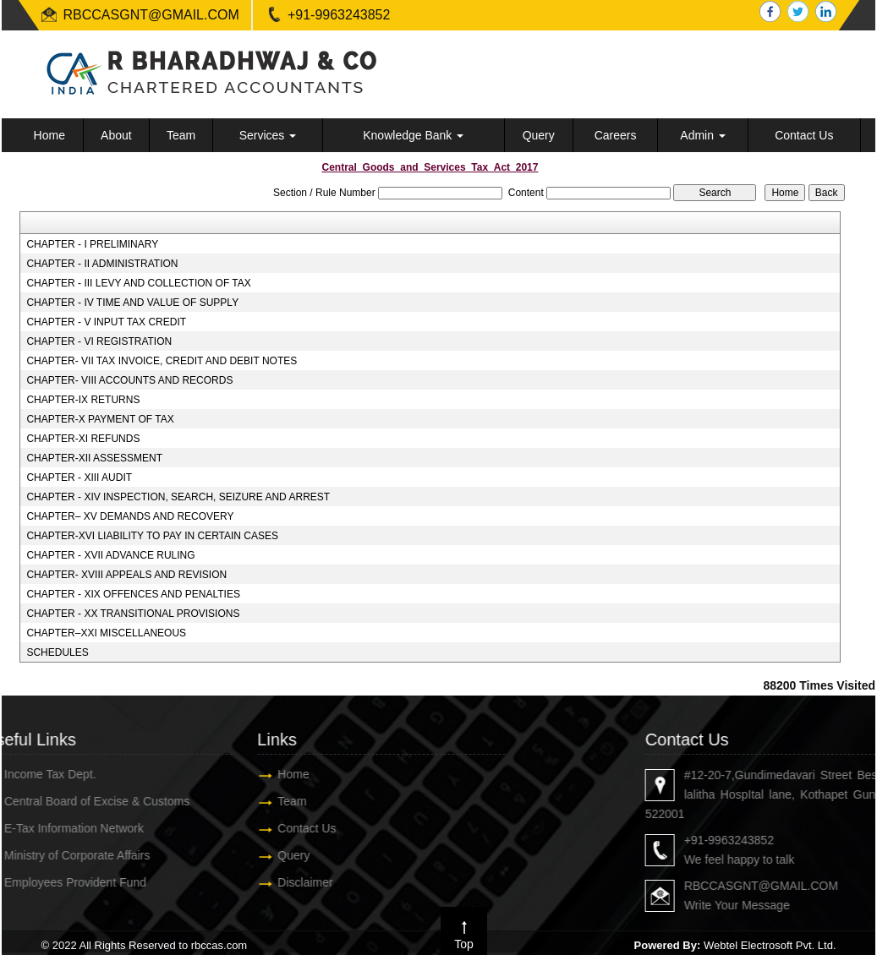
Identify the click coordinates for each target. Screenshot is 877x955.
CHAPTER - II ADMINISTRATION (102, 264)
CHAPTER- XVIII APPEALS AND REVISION (126, 575)
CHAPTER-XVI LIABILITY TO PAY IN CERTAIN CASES (152, 536)
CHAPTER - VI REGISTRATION (99, 341)
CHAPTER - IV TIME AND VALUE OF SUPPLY (132, 302)
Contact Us (804, 135)
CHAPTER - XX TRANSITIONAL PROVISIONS (132, 613)
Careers (616, 135)
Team (181, 135)
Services (268, 135)
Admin (703, 135)
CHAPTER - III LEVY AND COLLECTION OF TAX (138, 283)
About (116, 135)
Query (539, 135)
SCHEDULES (57, 652)
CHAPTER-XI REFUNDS (83, 439)
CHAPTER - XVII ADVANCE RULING (110, 555)
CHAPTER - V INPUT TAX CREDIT (106, 322)
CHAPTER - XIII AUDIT (79, 477)
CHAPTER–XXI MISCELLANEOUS (106, 633)
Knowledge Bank (413, 135)
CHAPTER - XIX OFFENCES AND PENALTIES (133, 594)
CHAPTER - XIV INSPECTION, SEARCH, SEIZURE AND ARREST (178, 497)
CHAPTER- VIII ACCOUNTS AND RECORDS (129, 380)
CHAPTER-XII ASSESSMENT (94, 458)
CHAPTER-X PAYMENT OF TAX (99, 419)
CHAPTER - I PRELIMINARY (92, 244)
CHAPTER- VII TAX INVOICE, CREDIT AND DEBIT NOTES (161, 361)
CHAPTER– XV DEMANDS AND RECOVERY (129, 516)
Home (49, 135)
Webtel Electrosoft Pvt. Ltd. (770, 945)
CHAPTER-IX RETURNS (83, 400)
